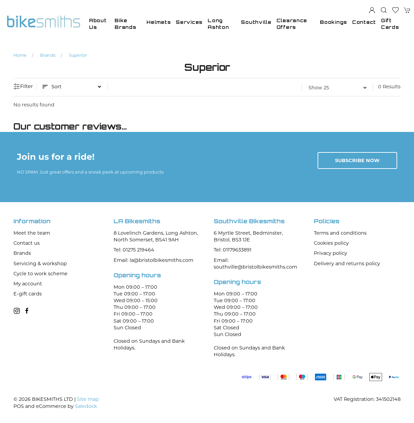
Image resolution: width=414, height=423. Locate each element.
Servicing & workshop (40, 264)
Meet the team (31, 233)
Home (20, 55)
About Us (98, 23)
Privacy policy (330, 253)
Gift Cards (390, 23)
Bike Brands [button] (125, 23)
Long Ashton (218, 23)
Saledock (86, 406)
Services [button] (189, 22)
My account (27, 284)
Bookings (333, 22)
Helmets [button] (159, 22)
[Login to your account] (372, 10)
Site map (88, 399)
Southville (256, 22)
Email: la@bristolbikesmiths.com (153, 260)
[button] (383, 10)
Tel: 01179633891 (232, 250)
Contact (364, 22)
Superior (78, 55)
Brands (47, 55)
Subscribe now (357, 160)
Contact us (26, 243)
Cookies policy (331, 243)
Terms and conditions (340, 233)
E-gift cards (27, 294)
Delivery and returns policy (347, 264)
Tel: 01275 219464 (134, 250)
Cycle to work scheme (40, 274)
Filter (23, 86)
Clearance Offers (292, 23)
